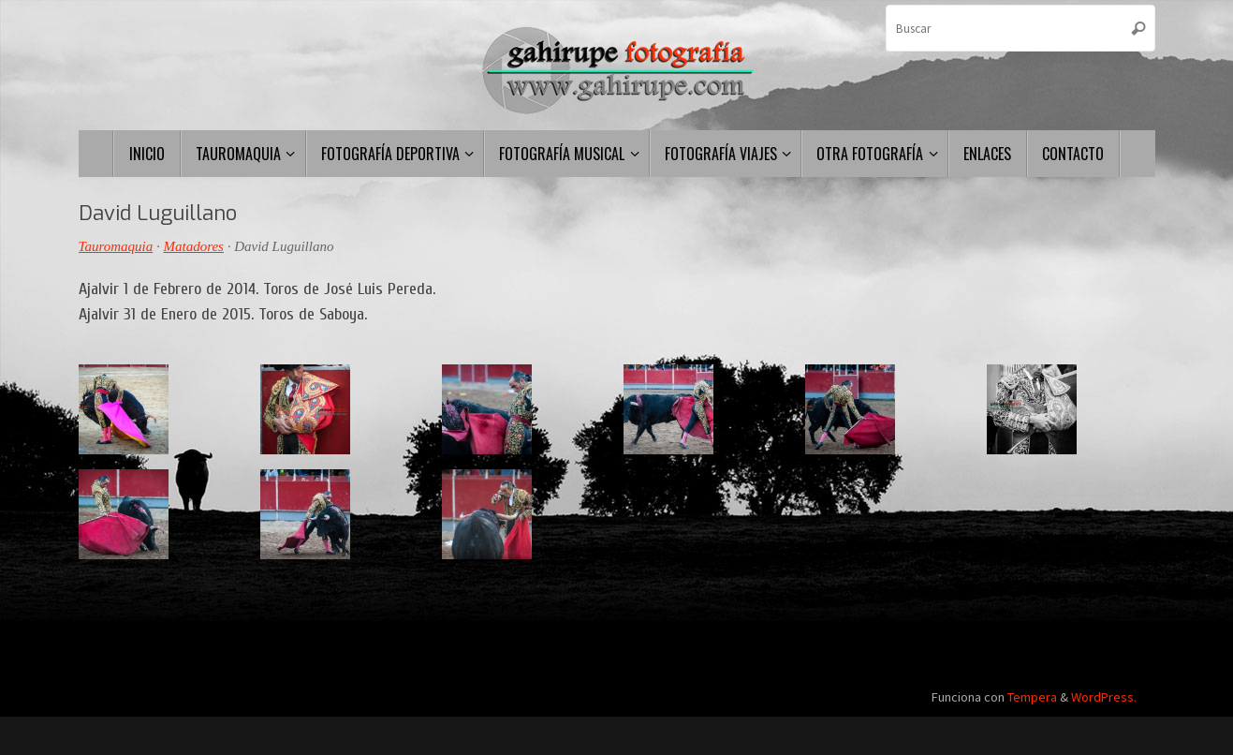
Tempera (1032, 696)
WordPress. (1104, 696)
